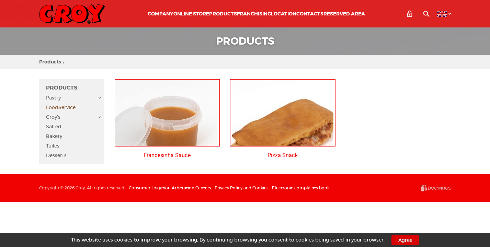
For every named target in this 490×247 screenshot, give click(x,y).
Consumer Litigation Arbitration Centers (170, 187)
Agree (405, 240)
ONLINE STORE (191, 14)
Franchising (254, 14)
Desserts (56, 155)
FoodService (61, 107)
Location (283, 14)
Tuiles (52, 146)
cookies (123, 240)
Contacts (309, 14)
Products (223, 14)
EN (442, 14)
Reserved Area (344, 14)
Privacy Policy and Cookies (242, 187)
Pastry (73, 98)
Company (160, 14)
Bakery (54, 136)
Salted (53, 127)
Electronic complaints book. (301, 187)
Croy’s (73, 117)
